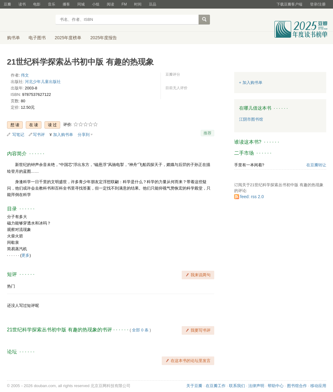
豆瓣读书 (29, 20)
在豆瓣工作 (216, 385)
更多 (25, 255)
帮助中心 (276, 385)
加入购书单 (63, 134)
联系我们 (237, 385)
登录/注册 (318, 4)
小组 (95, 4)
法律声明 (256, 385)
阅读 (110, 4)
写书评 (39, 134)
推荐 (207, 133)
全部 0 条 (140, 330)
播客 (66, 4)
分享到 (84, 134)
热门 (11, 286)
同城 (81, 4)
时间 (137, 4)
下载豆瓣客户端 (289, 4)
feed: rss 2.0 (252, 196)
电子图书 (37, 37)
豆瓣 (7, 4)
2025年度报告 (103, 37)
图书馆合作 (297, 385)
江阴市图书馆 (251, 119)
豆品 (152, 4)
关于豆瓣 (194, 385)
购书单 (13, 37)
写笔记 (18, 134)
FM (124, 4)
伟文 (25, 75)
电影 (37, 4)
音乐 (51, 4)
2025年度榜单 (68, 37)
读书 (22, 4)
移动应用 (318, 385)
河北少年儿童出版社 (43, 81)
